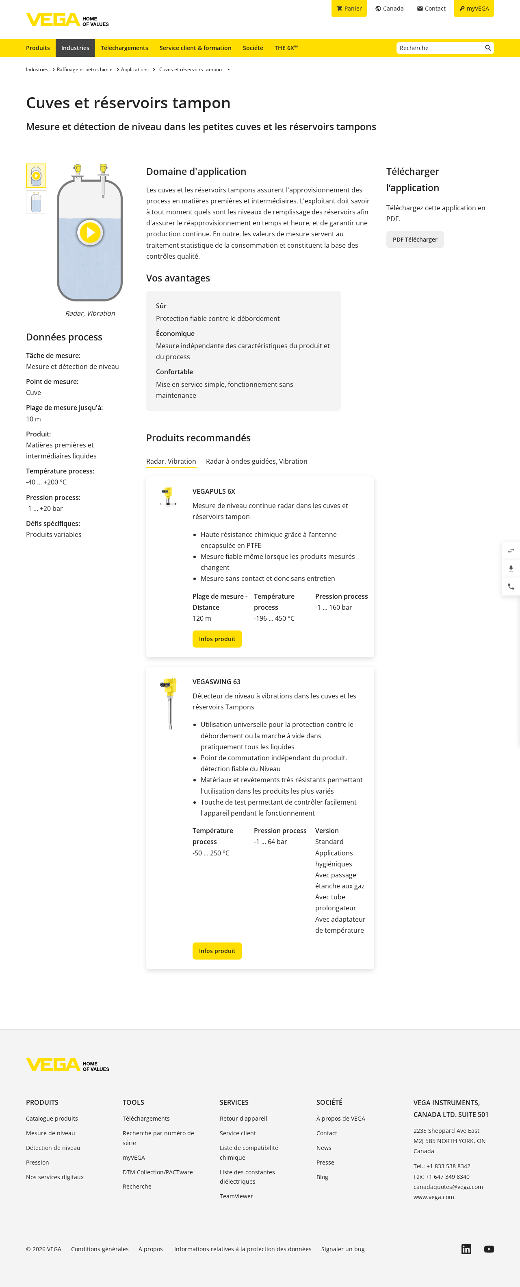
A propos (152, 1249)
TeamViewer (236, 1196)
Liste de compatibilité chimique (249, 1152)
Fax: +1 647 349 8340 (442, 1176)
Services (234, 1102)
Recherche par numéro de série (158, 1138)
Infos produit (217, 639)
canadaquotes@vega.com (448, 1187)
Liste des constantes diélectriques (247, 1177)
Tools (133, 1102)
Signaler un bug (343, 1249)
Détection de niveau (53, 1148)
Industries (75, 48)
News (324, 1148)
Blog (322, 1177)
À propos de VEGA (340, 1118)
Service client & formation (196, 48)
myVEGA (134, 1157)
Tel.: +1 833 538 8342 (442, 1166)
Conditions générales (100, 1249)
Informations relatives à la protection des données (243, 1249)
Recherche (137, 1186)
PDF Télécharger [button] (415, 239)
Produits (38, 48)
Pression (37, 1162)
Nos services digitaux (55, 1177)
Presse (325, 1162)
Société (253, 48)
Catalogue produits (52, 1118)
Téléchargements (124, 48)
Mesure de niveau (50, 1133)
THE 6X (286, 48)
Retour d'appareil (243, 1118)
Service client (238, 1133)
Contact (326, 1133)
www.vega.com (434, 1197)
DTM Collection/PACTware (158, 1172)
